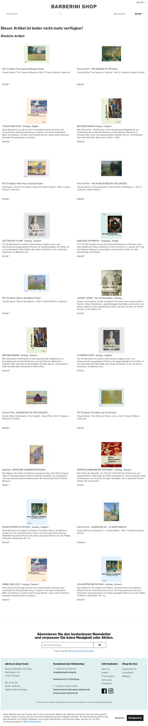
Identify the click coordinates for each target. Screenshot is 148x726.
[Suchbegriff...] (34, 13)
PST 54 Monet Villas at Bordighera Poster (21, 298)
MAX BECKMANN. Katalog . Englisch (94, 126)
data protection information (81, 651)
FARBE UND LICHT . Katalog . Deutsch (20, 584)
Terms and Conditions (107, 682)
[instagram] (110, 691)
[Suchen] (60, 13)
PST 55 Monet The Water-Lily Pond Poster (96, 412)
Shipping (126, 676)
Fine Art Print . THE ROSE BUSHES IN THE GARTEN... (102, 183)
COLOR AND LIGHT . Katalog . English (20, 126)
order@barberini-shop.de (64, 672)
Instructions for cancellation (129, 671)
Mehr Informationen (32, 721)
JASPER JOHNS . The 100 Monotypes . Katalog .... (100, 298)
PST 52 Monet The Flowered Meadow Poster (23, 69)
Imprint (105, 672)
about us (106, 669)
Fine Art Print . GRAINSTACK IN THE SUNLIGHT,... (25, 412)
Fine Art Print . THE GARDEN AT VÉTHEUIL (97, 69)
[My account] (117, 14)
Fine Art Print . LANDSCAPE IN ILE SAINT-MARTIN (101, 527)
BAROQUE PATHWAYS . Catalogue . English (98, 241)
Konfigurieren (135, 718)
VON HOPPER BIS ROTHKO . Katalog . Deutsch (99, 584)
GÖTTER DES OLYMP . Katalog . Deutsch (21, 241)
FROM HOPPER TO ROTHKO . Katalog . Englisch (25, 527)
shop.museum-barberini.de (65, 693)
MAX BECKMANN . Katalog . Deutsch (19, 355)
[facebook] (104, 691)
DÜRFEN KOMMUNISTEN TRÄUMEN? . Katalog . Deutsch (104, 469)
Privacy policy (108, 676)
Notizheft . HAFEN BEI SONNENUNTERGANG (23, 469)
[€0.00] (136, 14)
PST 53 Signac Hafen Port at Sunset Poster (22, 183)
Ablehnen (119, 718)
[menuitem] (34, 13)
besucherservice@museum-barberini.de (71, 689)
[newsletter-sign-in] (99, 645)
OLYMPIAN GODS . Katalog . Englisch (94, 355)
